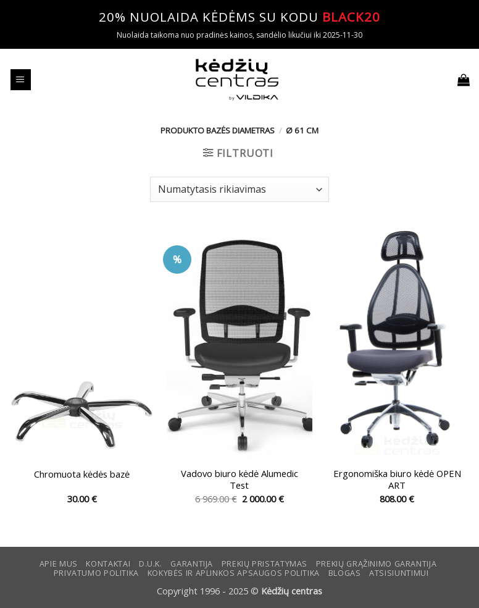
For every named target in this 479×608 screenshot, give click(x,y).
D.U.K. (150, 564)
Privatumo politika (96, 573)
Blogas (344, 573)
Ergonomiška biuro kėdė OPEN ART (397, 479)
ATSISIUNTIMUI (398, 573)
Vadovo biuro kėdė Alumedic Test (239, 479)
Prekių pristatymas (264, 564)
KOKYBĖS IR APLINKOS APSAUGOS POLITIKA (234, 573)
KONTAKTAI (108, 564)
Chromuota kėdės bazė (82, 474)
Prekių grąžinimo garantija (376, 564)
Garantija (191, 564)
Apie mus (59, 564)
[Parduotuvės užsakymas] (239, 189)
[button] (20, 79)
